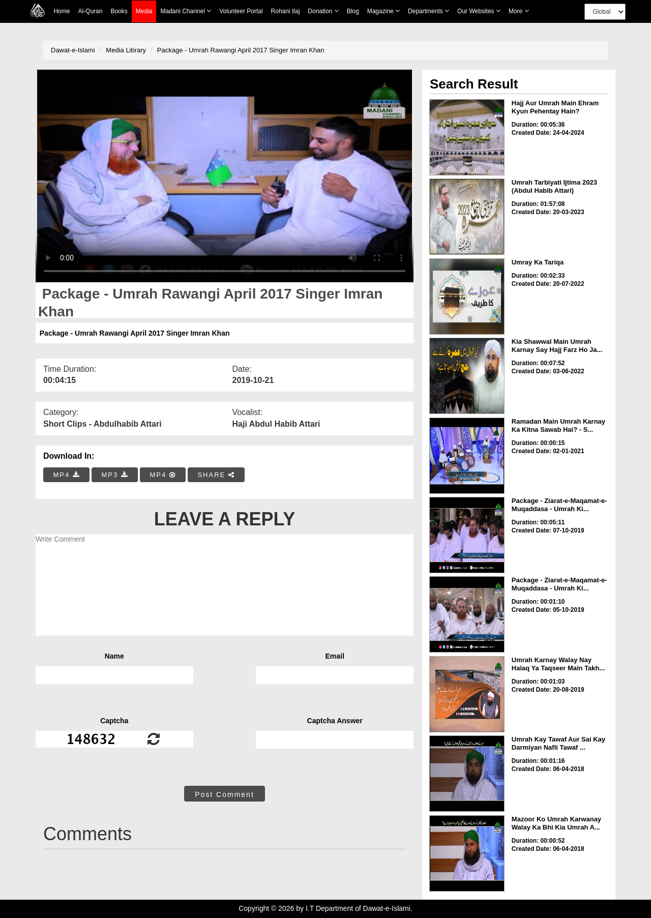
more (519, 11)
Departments (428, 11)
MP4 (66, 475)
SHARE (215, 475)
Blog (353, 11)
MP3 (114, 475)
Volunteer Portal (240, 11)
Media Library (126, 50)
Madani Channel (185, 11)
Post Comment (224, 794)
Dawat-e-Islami (73, 50)
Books (118, 11)
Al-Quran (90, 11)
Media (144, 11)
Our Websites (478, 11)
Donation (323, 11)
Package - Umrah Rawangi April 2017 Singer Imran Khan (240, 50)
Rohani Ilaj (285, 11)
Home (61, 11)
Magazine (383, 11)
